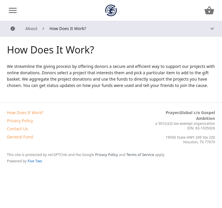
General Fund (20, 137)
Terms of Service (140, 154)
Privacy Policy (20, 120)
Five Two (35, 161)
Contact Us (17, 128)
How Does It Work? (25, 112)
